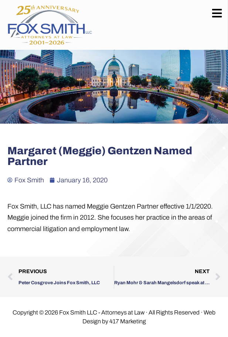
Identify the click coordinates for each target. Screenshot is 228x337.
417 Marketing (127, 321)
